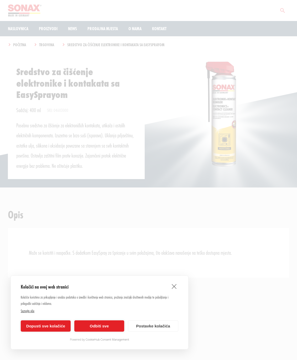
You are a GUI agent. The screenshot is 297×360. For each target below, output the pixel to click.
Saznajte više (27, 310)
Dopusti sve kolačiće (45, 326)
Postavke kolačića (153, 326)
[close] (174, 286)
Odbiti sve (99, 326)
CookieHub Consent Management (107, 339)
